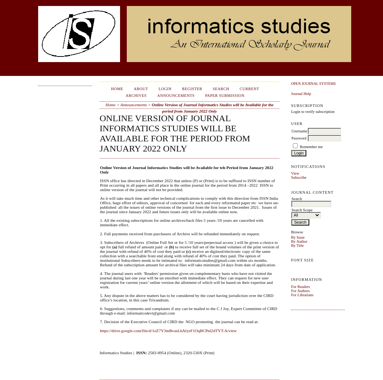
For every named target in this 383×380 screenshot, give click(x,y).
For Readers (300, 287)
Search (221, 89)
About (141, 89)
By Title (297, 245)
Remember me (311, 147)
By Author (299, 241)
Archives (136, 96)
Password (298, 138)
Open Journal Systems (313, 84)
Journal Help (301, 94)
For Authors (300, 291)
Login (165, 89)
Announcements (175, 96)
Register (192, 89)
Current (249, 89)
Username (299, 131)
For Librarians (302, 295)
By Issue (297, 237)
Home (117, 89)
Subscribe (298, 177)
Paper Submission (224, 96)
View (295, 173)
